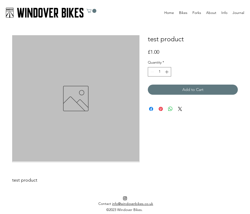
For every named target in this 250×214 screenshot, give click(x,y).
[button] (91, 11)
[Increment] (167, 71)
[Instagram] (125, 198)
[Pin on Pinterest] (161, 109)
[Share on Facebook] (151, 109)
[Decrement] (152, 71)
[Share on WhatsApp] (170, 109)
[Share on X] (180, 109)
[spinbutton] (159, 71)
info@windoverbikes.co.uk (132, 203)
